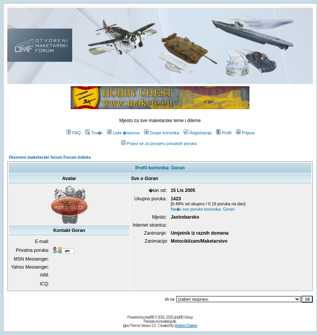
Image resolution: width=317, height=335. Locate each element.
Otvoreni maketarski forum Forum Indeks (50, 157)
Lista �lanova (123, 132)
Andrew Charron (186, 326)
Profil (223, 132)
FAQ (73, 132)
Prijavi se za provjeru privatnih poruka (159, 143)
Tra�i (93, 132)
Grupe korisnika (161, 132)
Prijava (245, 132)
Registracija (197, 132)
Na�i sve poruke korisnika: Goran (203, 209)
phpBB (149, 317)
